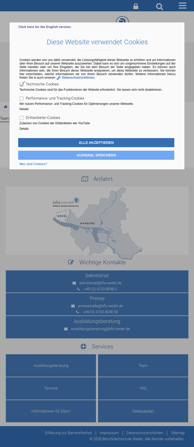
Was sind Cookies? (33, 164)
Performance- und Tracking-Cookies (55, 98)
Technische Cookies (42, 84)
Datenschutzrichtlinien (78, 77)
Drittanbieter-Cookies (43, 117)
